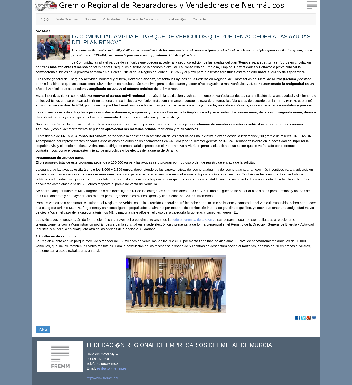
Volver (43, 329)
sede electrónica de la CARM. (194, 219)
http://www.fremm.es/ (102, 378)
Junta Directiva (66, 19)
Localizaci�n (176, 19)
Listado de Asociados (143, 19)
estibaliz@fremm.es (112, 368)
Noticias (90, 19)
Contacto (199, 19)
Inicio (44, 19)
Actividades (112, 19)
